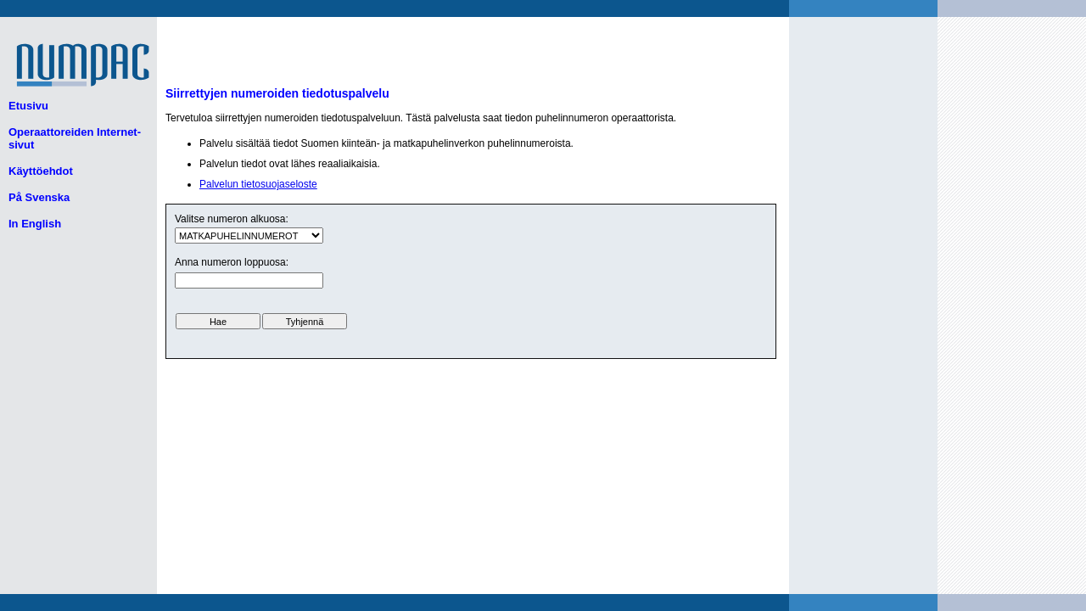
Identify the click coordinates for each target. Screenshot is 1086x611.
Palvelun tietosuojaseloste (258, 184)
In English (34, 223)
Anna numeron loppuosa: (231, 262)
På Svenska (39, 197)
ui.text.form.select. (249, 235)
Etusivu (28, 105)
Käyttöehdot (40, 171)
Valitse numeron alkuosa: (231, 219)
